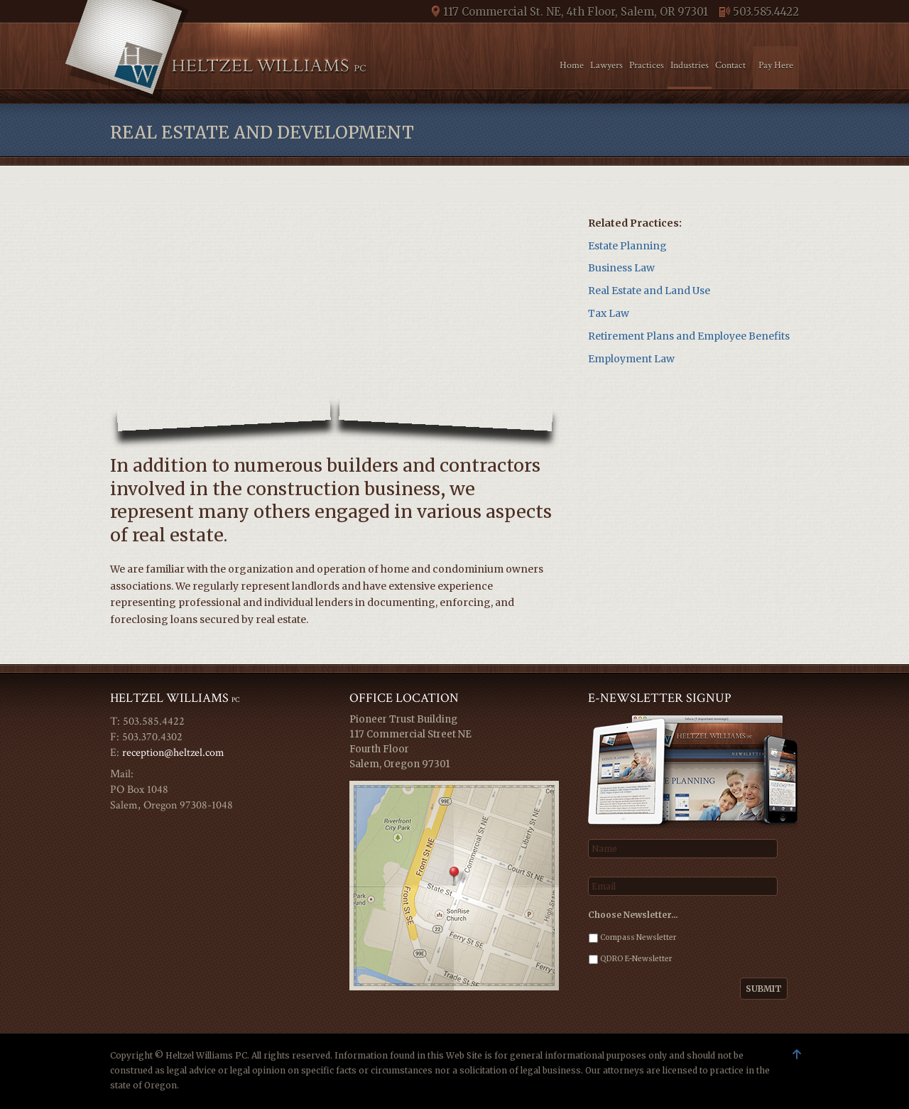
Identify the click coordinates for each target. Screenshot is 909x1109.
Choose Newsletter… (633, 914)
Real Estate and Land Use (649, 290)
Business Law (621, 267)
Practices (646, 65)
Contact (730, 65)
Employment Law (631, 358)
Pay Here (775, 65)
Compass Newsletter (638, 937)
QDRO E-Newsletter (636, 958)
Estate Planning (627, 245)
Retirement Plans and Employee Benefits (689, 336)
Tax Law (608, 313)
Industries (689, 65)
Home (572, 65)
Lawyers (606, 65)
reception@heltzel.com (173, 752)
